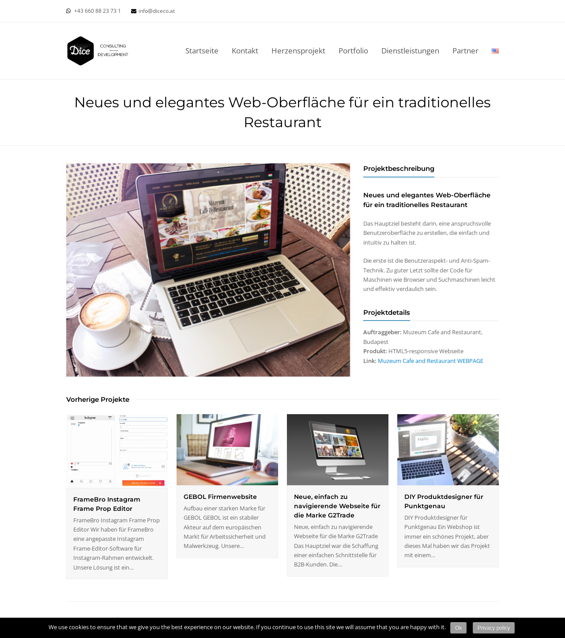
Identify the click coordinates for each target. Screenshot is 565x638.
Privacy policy (494, 628)
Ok (458, 628)
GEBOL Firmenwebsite (220, 497)
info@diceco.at (157, 11)
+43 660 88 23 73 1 (97, 11)
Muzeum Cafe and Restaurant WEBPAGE (430, 361)
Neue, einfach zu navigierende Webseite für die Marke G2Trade (337, 506)
